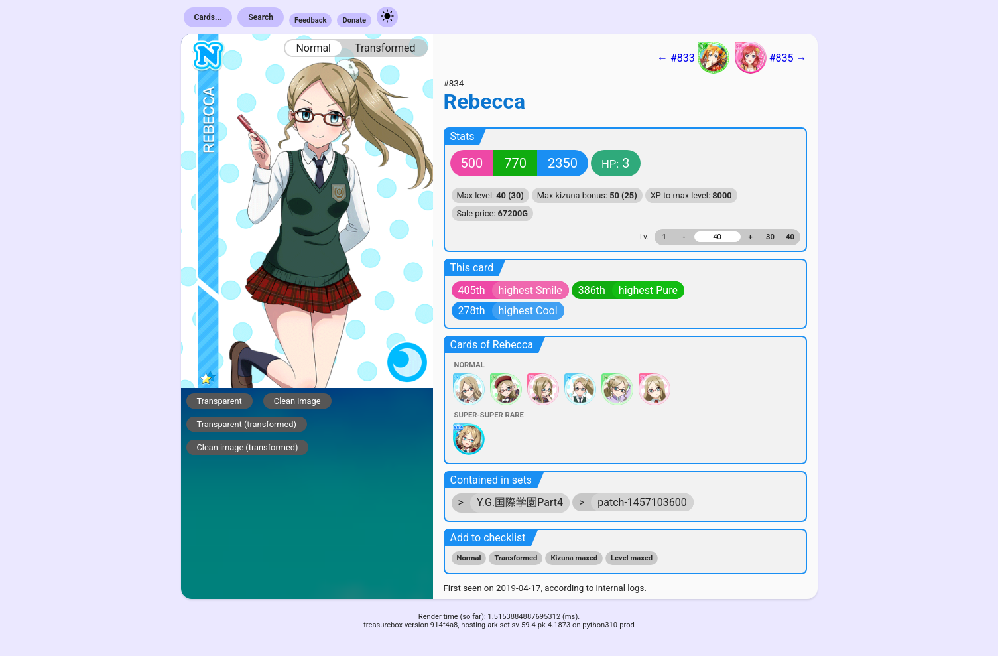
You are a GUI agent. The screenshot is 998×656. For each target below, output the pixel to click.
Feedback (310, 20)
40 (790, 237)
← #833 (693, 58)
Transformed (385, 48)
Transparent (219, 401)
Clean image (297, 401)
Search (260, 17)
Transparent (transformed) (247, 424)
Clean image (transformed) (247, 447)
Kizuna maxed (573, 558)
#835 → (771, 58)
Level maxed (632, 558)
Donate (354, 20)
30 (770, 237)
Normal (313, 48)
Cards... (208, 17)
